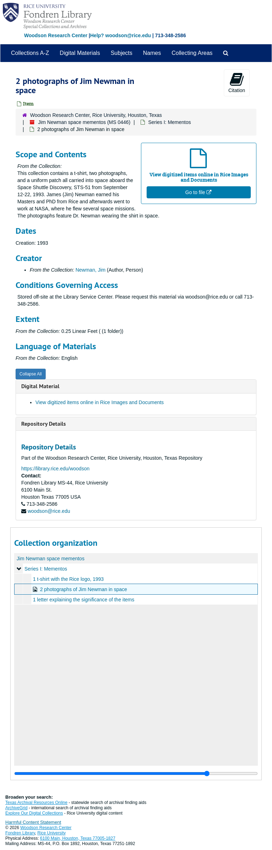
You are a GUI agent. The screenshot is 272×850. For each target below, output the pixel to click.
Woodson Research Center (55, 35)
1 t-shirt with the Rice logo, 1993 (68, 579)
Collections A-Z (30, 53)
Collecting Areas (191, 53)
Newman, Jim (90, 270)
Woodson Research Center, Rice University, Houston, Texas (96, 115)
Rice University (52, 833)
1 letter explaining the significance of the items (83, 599)
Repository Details (43, 423)
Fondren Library (20, 833)
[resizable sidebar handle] (136, 773)
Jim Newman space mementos (50, 558)
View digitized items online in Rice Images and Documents (99, 402)
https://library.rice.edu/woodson (55, 468)
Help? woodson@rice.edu (120, 35)
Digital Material (40, 386)
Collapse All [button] (30, 374)
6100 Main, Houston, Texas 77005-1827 (77, 838)
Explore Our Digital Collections (34, 813)
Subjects (121, 53)
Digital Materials (80, 53)
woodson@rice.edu (49, 511)
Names (152, 53)
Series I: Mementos (169, 122)
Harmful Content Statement (33, 822)
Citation (236, 82)
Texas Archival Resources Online (36, 802)
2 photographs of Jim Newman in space (83, 589)
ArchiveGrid (16, 807)
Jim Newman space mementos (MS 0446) (84, 122)
